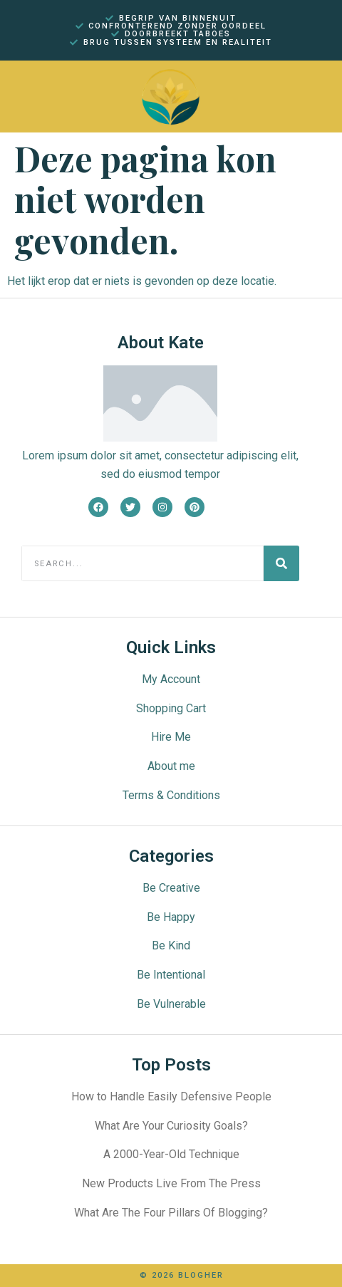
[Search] (281, 563)
